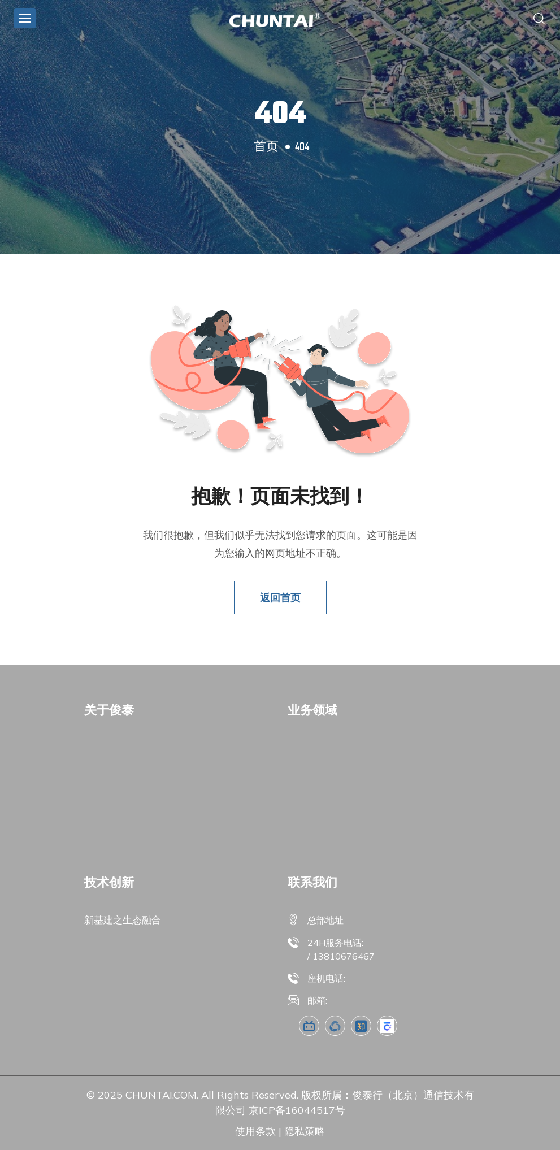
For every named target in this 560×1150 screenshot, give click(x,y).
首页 (266, 147)
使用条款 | (258, 1131)
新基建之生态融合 (122, 920)
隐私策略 (304, 1131)
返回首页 (280, 597)
